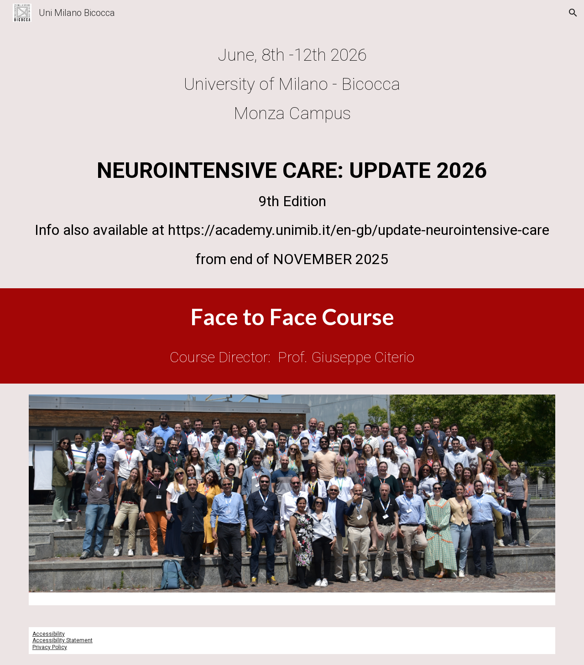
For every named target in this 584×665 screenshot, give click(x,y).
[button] (573, 13)
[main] (292, 84)
